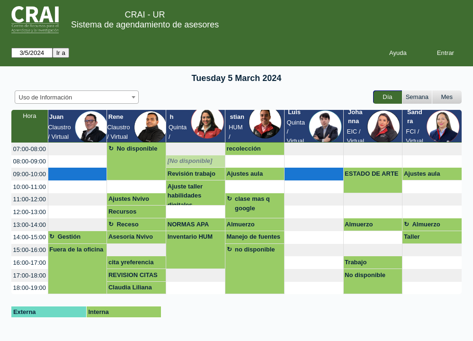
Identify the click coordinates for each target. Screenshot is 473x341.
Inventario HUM (190, 236)
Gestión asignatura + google (76, 238)
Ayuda (398, 52)
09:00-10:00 (29, 174)
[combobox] (77, 97)
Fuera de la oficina (76, 249)
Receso (127, 224)
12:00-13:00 (29, 211)
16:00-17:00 (29, 262)
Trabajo (355, 262)
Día (387, 96)
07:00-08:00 (29, 149)
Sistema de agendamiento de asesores (145, 24)
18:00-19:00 (29, 287)
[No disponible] (190, 160)
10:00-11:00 (29, 186)
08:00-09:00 (29, 161)
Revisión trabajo (191, 173)
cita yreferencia (130, 262)
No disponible (136, 148)
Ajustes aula (245, 173)
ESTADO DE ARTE (371, 173)
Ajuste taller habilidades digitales (185, 194)
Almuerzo (241, 224)
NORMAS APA (188, 224)
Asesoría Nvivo (130, 236)
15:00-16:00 (29, 249)
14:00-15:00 (29, 237)
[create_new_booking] (77, 149)
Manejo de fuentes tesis (253, 238)
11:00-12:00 (29, 199)
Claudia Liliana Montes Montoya (132, 289)
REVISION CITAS (133, 274)
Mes (447, 96)
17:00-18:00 (29, 275)
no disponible (255, 249)
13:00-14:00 (29, 224)
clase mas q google (252, 203)
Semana (417, 96)
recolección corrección (244, 150)
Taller (412, 236)
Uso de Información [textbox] (45, 97)
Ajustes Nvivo (128, 198)
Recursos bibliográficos (128, 213)
